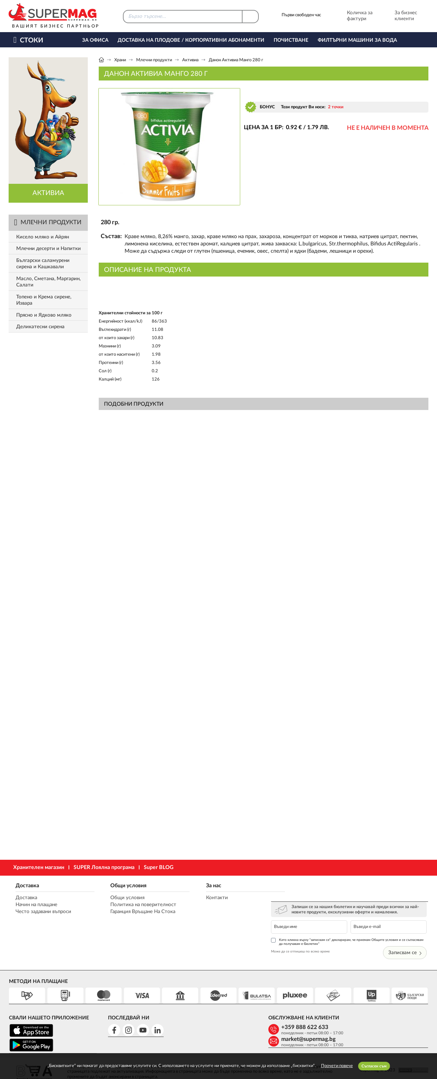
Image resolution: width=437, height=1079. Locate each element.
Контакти (208, 898)
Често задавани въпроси (43, 911)
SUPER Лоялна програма (104, 867)
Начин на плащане (36, 904)
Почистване (291, 40)
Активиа (190, 60)
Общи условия (124, 885)
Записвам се (406, 930)
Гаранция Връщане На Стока (138, 911)
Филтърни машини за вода (357, 40)
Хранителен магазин (38, 867)
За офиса (95, 40)
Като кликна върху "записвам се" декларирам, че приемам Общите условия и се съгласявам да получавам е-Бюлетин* (348, 919)
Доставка (27, 885)
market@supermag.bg (383, 1005)
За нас (204, 885)
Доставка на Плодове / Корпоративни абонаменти (191, 40)
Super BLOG (159, 867)
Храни (120, 60)
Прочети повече (337, 1066)
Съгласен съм (374, 1066)
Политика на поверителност (139, 904)
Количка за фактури (350, 16)
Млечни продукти (154, 60)
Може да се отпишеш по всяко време (310, 929)
